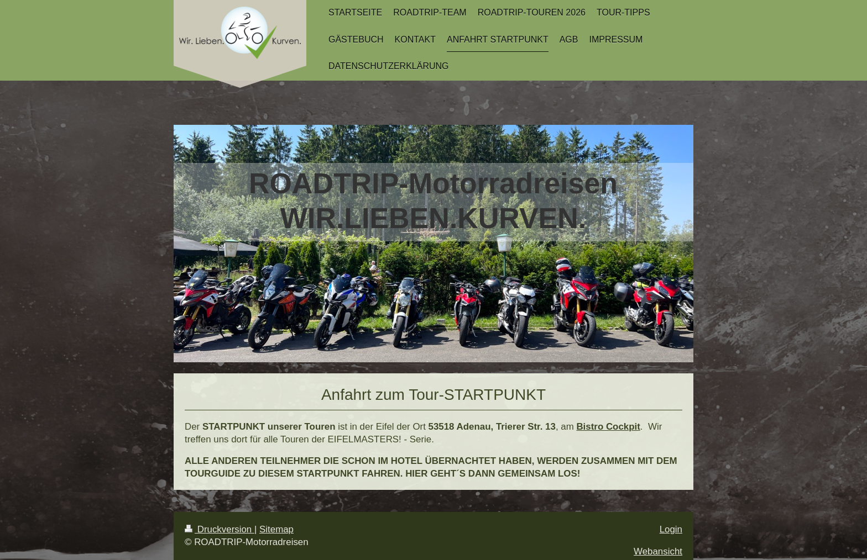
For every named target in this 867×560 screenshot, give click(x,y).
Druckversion (219, 529)
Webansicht (658, 551)
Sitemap (276, 529)
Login (671, 529)
